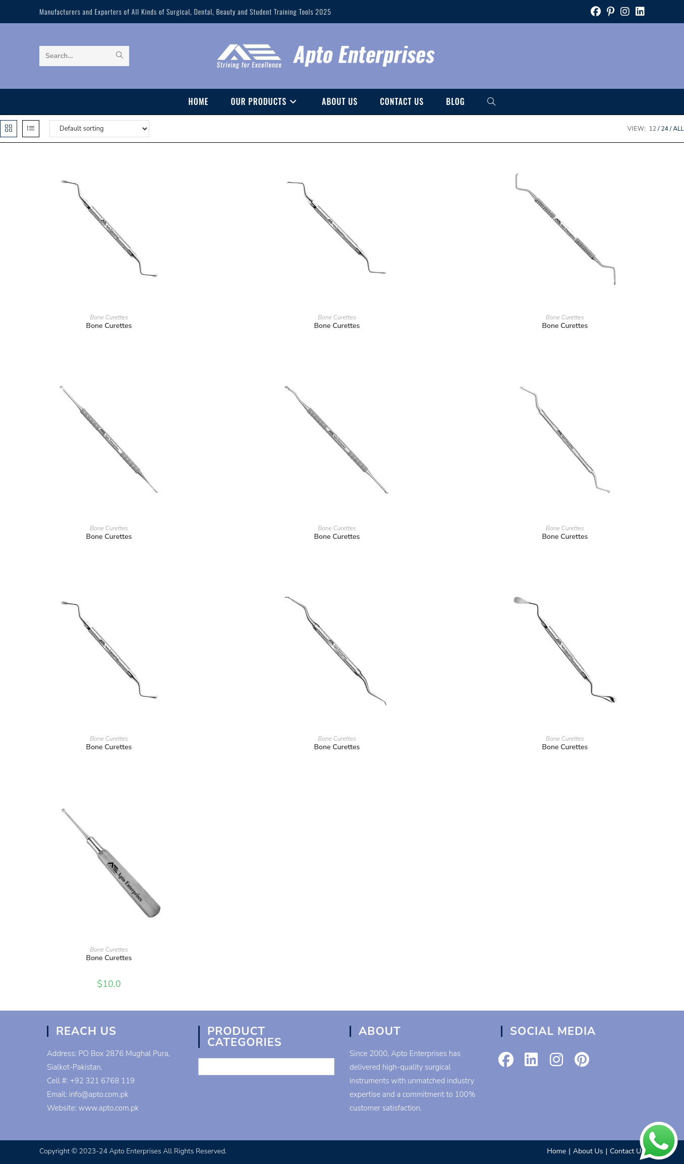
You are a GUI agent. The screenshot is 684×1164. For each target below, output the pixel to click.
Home (556, 1151)
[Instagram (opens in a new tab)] (625, 12)
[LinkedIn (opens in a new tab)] (639, 12)
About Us (588, 1151)
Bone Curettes (109, 317)
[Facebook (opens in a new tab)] (596, 12)
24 (664, 129)
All (678, 129)
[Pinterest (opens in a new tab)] (610, 12)
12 (652, 129)
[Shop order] (99, 128)
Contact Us (627, 1151)
